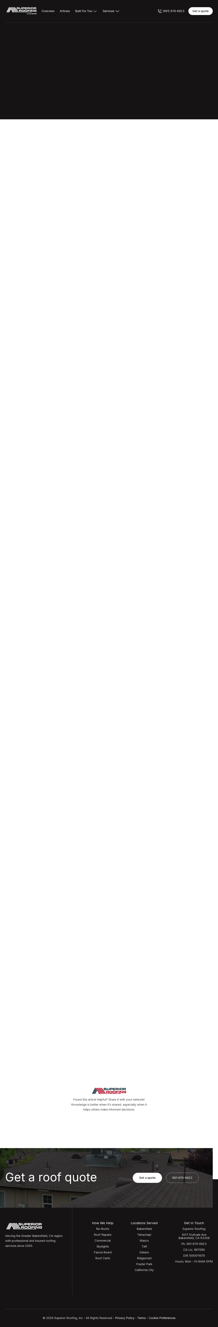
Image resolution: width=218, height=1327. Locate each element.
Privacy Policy (124, 1318)
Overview (48, 11)
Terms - (142, 1318)
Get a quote (200, 11)
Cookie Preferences (162, 1318)
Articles (65, 11)
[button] (86, 11)
